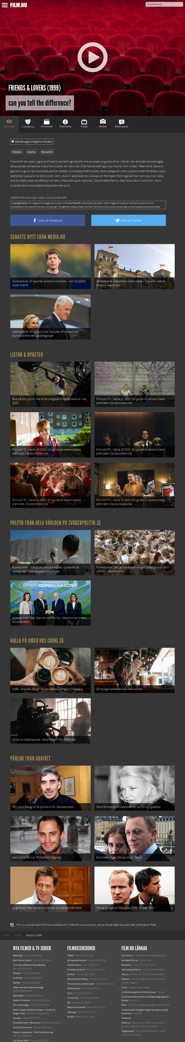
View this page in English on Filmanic (32, 141)
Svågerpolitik (127, 1021)
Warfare (16, 972)
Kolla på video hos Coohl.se (37, 634)
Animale (17, 1008)
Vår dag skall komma (76, 950)
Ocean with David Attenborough (28, 977)
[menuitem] (6, 925)
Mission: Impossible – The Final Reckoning (33, 1022)
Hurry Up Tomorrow (22, 1017)
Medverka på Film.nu (131, 959)
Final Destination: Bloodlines (26, 1013)
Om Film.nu (127, 945)
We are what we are (76, 997)
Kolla (123, 995)
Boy (69, 992)
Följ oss (125, 964)
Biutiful (70, 1007)
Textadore (126, 1008)
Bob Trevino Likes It (22, 950)
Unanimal (17, 968)
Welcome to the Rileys (77, 969)
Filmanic (125, 969)
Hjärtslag (71, 1002)
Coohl (124, 977)
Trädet (70, 945)
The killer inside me (76, 959)
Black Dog (17, 945)
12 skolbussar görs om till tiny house (138, 982)
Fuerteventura (74, 955)
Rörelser (17, 963)
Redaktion (126, 955)
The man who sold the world (80, 973)
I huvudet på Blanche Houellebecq (29, 955)
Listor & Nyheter (26, 353)
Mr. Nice (71, 964)
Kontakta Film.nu (129, 950)
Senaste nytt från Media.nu (37, 236)
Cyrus (70, 983)
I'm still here (73, 988)
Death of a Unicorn (22, 990)
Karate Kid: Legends (22, 1035)
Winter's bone (73, 978)
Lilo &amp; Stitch (21, 1030)
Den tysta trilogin (21, 995)
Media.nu (125, 1013)
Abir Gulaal (18, 985)
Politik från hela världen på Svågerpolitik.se (55, 518)
